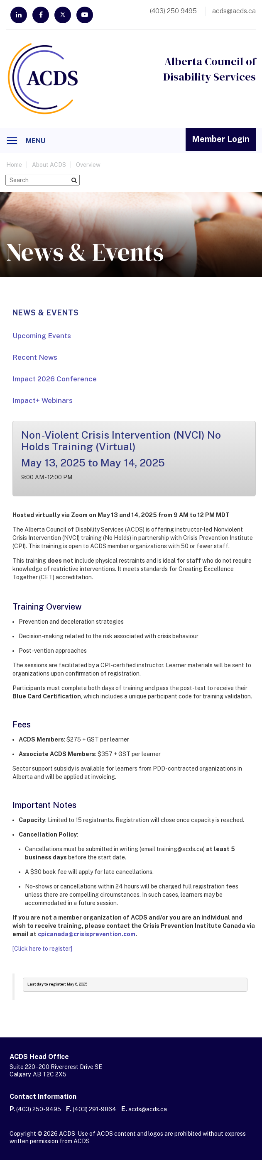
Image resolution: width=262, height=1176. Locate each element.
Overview (88, 164)
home (14, 164)
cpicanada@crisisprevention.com (86, 934)
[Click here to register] (42, 948)
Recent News (34, 357)
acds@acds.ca (147, 1109)
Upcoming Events (41, 336)
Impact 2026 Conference (54, 379)
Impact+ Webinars (42, 400)
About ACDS (49, 164)
